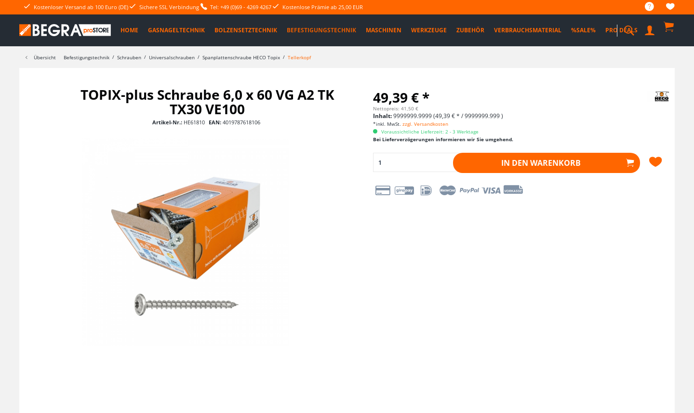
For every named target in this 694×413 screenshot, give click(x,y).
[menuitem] (644, 7)
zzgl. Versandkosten (425, 123)
